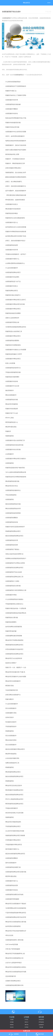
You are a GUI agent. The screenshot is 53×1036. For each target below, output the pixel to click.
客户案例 (26, 1027)
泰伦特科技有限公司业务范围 (14, 812)
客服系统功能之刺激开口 (13, 295)
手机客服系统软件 (10, 726)
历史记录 (11, 1027)
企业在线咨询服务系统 (12, 758)
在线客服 (40, 1011)
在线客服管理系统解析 (12, 899)
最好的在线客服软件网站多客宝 (15, 749)
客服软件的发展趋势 (11, 408)
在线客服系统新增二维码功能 (14, 940)
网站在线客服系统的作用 (13, 508)
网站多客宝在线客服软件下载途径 (15, 903)
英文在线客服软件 (10, 708)
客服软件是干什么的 (11, 413)
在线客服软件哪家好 (11, 109)
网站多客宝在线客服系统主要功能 (15, 921)
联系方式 (26, 1022)
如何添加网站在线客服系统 (13, 626)
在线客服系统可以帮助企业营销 (15, 563)
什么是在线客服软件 (11, 268)
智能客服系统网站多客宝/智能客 (15, 835)
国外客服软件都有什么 (12, 849)
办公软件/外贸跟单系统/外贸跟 (14, 831)
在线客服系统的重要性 (12, 340)
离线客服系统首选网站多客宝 (14, 644)
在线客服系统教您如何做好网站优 (15, 613)
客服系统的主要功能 (11, 617)
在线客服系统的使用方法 (13, 367)
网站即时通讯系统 (10, 427)
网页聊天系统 (9, 685)
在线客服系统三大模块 (12, 581)
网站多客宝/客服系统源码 (13, 822)
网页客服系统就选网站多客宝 (14, 803)
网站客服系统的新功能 (12, 481)
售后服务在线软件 (10, 722)
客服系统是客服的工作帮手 (13, 354)
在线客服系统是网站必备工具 (14, 576)
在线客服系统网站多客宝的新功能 (15, 872)
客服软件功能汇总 (10, 91)
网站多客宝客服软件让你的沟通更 (15, 676)
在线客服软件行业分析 (12, 386)
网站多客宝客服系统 (11, 404)
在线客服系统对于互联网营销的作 (15, 86)
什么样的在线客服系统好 (13, 81)
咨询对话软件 (9, 717)
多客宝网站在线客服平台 (13, 694)
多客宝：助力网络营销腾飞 (13, 181)
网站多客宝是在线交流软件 (13, 785)
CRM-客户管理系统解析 (12, 949)
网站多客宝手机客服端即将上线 (15, 953)
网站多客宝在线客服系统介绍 (14, 958)
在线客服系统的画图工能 (13, 867)
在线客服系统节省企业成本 (13, 572)
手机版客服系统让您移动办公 (14, 604)
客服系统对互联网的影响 (13, 345)
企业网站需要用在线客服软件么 (15, 263)
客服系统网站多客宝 (11, 290)
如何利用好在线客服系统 (13, 926)
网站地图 (41, 1027)
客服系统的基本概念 (11, 213)
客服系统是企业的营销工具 (13, 331)
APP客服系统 (41, 1022)
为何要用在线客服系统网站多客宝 (15, 327)
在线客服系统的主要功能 (13, 585)
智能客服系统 (9, 436)
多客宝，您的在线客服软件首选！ (15, 240)
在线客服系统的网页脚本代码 (14, 985)
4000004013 (13, 1011)
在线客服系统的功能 (11, 399)
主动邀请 (11, 1019)
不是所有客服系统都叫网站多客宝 (15, 912)
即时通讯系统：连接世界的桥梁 (15, 199)
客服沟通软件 (9, 699)
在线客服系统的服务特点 (13, 490)
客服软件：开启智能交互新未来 (15, 159)
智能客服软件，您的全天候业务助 (15, 145)
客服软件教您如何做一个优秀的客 (15, 608)
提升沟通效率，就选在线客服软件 (15, 190)
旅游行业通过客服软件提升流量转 (15, 150)
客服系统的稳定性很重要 (13, 313)
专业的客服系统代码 (11, 690)
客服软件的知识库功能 (12, 127)
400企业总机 (9, 935)
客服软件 (8, 431)
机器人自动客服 (10, 363)
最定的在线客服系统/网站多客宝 (15, 853)
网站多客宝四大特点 (11, 486)
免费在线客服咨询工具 (12, 763)
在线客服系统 (6, 18)
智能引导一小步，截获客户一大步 (15, 667)
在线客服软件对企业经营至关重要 (15, 131)
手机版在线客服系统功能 (13, 372)
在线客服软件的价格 (11, 381)
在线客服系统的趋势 (11, 245)
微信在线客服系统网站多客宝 (14, 536)
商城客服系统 (9, 731)
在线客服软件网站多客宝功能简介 (15, 458)
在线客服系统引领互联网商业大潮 (15, 590)
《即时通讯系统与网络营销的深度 (15, 195)
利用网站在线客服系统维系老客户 (15, 558)
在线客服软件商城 (10, 595)
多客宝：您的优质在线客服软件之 (15, 186)
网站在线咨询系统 (10, 740)
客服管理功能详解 (10, 631)
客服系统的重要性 (10, 622)
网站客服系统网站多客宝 (13, 772)
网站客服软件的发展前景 (13, 209)
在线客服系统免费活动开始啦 (14, 894)
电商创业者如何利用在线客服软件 (15, 140)
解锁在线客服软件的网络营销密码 (15, 177)
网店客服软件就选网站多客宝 (14, 790)
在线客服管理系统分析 (12, 322)
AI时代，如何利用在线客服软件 (15, 136)
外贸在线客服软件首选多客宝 (14, 649)
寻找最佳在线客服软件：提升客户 (15, 254)
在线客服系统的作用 (11, 540)
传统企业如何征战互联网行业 (14, 554)
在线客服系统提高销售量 (13, 513)
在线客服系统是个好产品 (13, 281)
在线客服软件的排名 (11, 113)
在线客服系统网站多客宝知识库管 (15, 917)
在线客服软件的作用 (11, 100)
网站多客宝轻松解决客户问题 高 (15, 672)
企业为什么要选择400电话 (13, 962)
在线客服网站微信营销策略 (13, 635)
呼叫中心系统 (9, 417)
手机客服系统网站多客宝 (13, 826)
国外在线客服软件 (10, 862)
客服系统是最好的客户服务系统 (15, 467)
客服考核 (11, 1024)
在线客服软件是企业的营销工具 (15, 440)
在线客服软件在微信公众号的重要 (15, 349)
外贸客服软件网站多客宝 (13, 840)
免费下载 (26, 1024)
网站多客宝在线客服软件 (13, 681)
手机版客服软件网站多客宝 (13, 844)
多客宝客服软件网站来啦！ (13, 168)
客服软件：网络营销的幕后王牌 (15, 163)
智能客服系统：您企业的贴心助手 (15, 172)
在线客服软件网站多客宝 (13, 308)
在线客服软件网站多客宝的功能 (15, 304)
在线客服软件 (41, 1024)
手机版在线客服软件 (11, 808)
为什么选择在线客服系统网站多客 (15, 472)
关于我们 (26, 1019)
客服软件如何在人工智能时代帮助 (15, 95)
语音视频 (11, 1022)
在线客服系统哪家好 (11, 517)
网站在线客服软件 (10, 395)
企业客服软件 (9, 454)
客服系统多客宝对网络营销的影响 (15, 476)
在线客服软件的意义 (11, 204)
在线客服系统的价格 (11, 522)
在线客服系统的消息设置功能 (14, 445)
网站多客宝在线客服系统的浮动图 (15, 971)
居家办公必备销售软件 (12, 318)
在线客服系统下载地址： (13, 549)
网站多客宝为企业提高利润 (13, 658)
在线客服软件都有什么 (12, 259)
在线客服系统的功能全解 (13, 104)
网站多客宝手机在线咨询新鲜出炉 (15, 931)
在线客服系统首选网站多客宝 (14, 567)
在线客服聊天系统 (10, 713)
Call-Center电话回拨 (11, 944)
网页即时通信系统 (10, 876)
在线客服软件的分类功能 (13, 449)
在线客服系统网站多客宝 (13, 272)
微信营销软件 (9, 390)
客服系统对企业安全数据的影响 (15, 218)
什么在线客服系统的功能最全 (14, 599)
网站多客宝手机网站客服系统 (14, 640)
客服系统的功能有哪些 (12, 377)
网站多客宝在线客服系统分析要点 (15, 967)
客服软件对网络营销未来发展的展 (15, 231)
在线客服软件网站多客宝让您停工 (15, 299)
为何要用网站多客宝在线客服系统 (15, 908)
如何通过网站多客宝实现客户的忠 (15, 236)
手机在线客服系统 (10, 495)
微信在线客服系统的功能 (13, 504)
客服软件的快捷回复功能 (13, 122)
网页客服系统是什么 (11, 422)
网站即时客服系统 (10, 753)
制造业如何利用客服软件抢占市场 (15, 118)
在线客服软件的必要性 (12, 277)
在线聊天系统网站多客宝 (13, 981)
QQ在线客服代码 (10, 976)
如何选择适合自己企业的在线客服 (15, 227)
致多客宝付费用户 (10, 663)
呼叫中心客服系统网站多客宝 (14, 799)
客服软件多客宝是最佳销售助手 (15, 526)
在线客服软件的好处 (11, 890)
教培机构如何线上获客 (12, 154)
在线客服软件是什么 (11, 222)
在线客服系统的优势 (11, 545)
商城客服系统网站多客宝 (13, 531)
